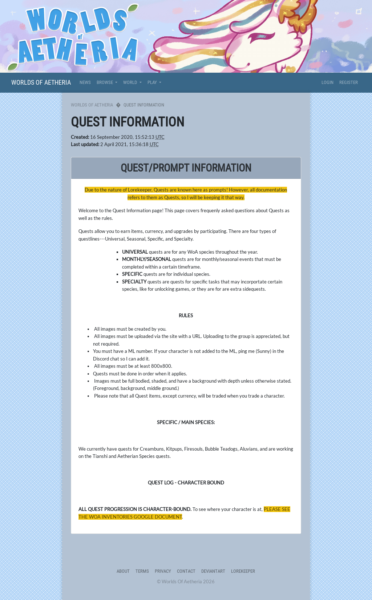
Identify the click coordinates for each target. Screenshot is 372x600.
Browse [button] (105, 82)
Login (327, 82)
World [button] (130, 82)
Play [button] (152, 82)
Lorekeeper (243, 571)
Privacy (163, 571)
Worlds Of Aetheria (41, 82)
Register (348, 82)
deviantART (213, 571)
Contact (186, 571)
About (123, 571)
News (85, 82)
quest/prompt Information (186, 168)
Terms (142, 571)
